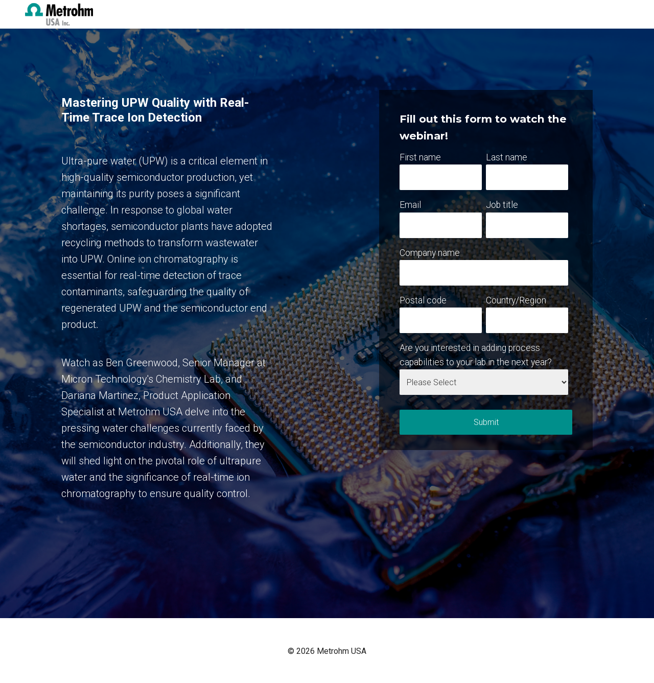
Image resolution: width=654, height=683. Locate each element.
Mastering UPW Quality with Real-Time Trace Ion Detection (155, 110)
